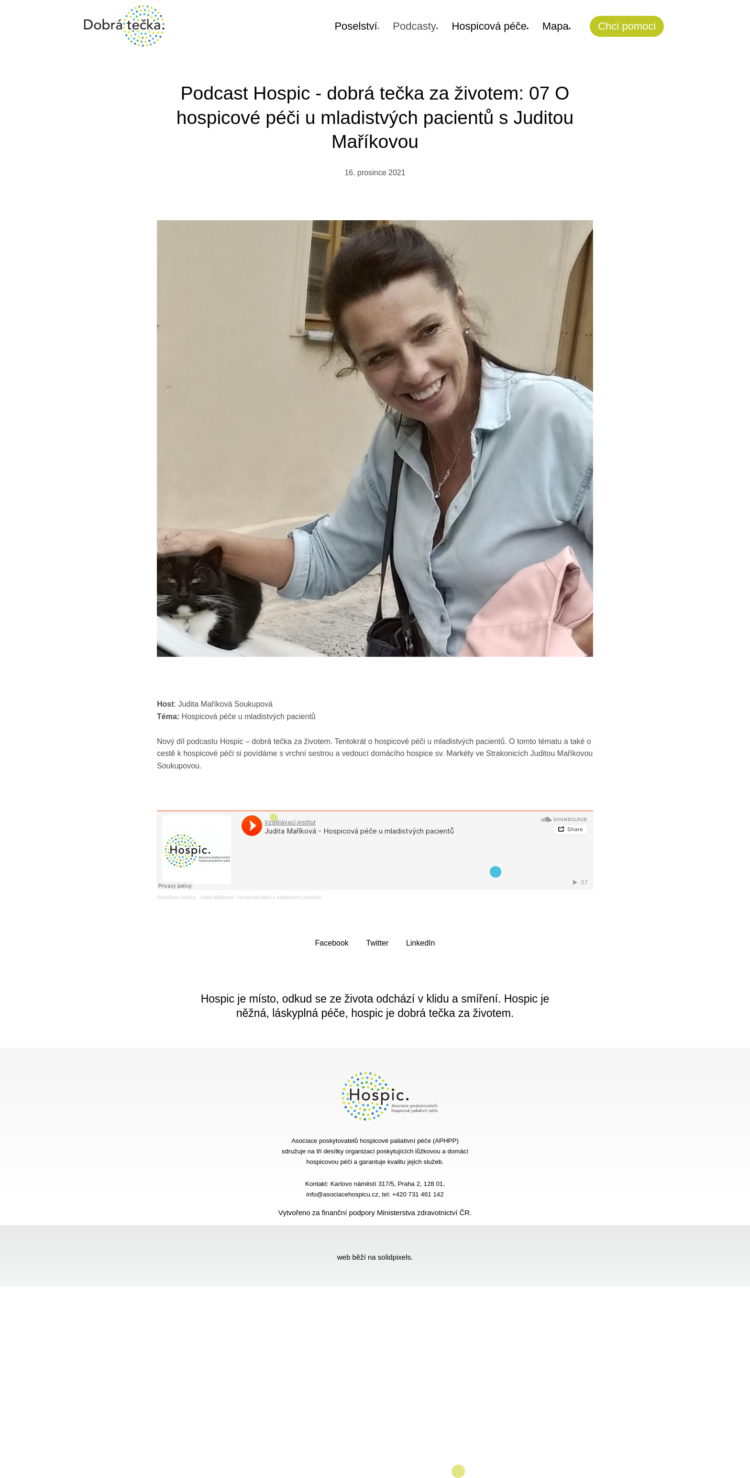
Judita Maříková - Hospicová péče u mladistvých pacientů (260, 897)
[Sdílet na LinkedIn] (420, 942)
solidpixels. (395, 1257)
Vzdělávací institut (176, 897)
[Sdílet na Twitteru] (377, 942)
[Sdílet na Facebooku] (332, 942)
